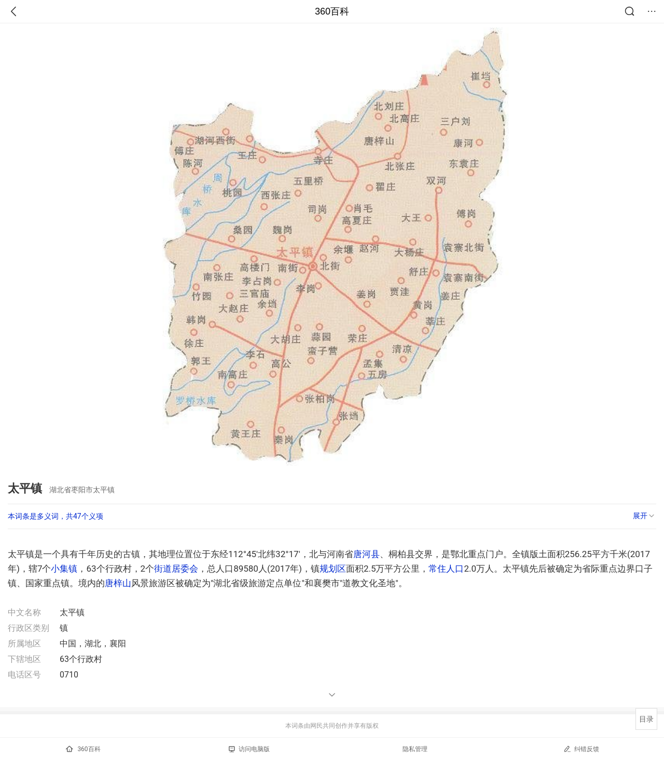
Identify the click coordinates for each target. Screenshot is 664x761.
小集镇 (64, 568)
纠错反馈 (581, 749)
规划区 (333, 568)
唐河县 (366, 554)
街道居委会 (176, 568)
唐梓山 (118, 583)
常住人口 (446, 568)
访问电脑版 (249, 749)
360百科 (332, 11)
